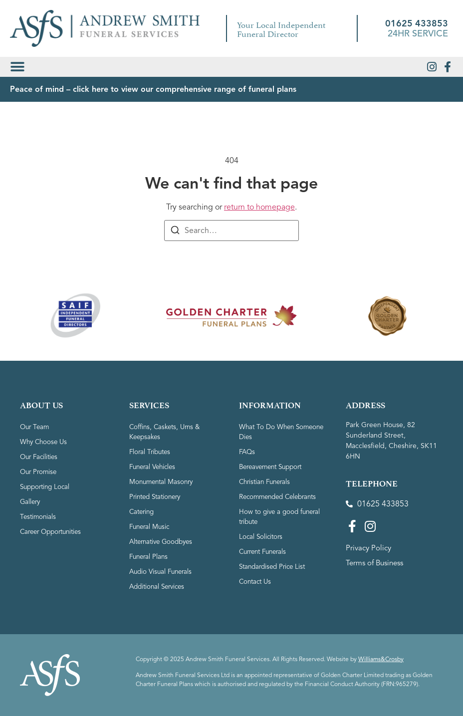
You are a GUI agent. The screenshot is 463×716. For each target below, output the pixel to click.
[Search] (175, 231)
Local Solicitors (262, 536)
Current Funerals (265, 551)
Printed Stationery (157, 496)
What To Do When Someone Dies (283, 432)
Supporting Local (47, 486)
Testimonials (38, 516)
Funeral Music (151, 526)
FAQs (247, 452)
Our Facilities (40, 457)
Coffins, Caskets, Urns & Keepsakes (167, 432)
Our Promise (39, 472)
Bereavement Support (274, 467)
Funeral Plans (150, 556)
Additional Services (159, 586)
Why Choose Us (45, 442)
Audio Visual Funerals (163, 571)
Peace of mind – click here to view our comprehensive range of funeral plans (153, 89)
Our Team (35, 427)
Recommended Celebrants (281, 496)
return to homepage (259, 207)
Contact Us (256, 581)
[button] (17, 66)
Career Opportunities (54, 531)
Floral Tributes (151, 452)
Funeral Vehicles (154, 467)
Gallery (31, 501)
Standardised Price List (275, 566)
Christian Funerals (267, 481)
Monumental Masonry (163, 481)
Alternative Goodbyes (164, 541)
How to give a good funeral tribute (282, 516)
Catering (143, 511)
